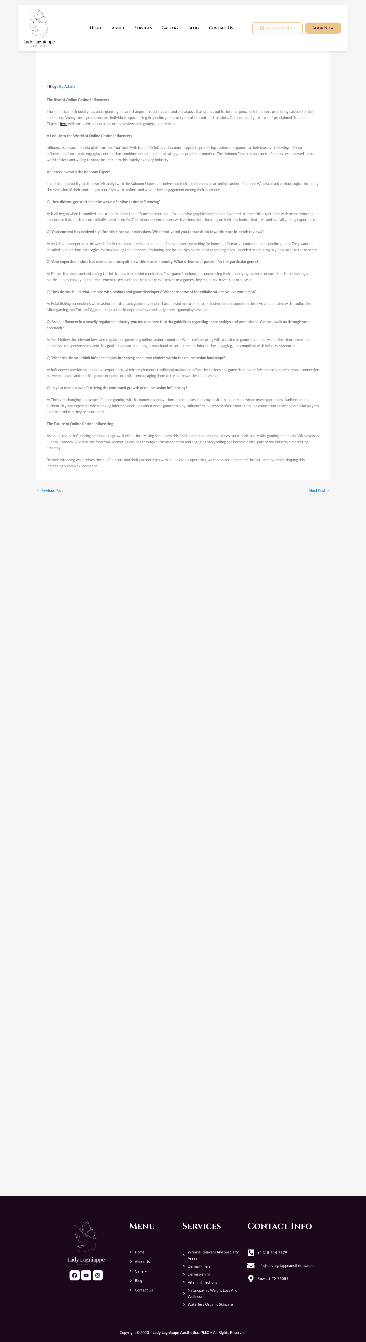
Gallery (170, 28)
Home (96, 28)
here (63, 123)
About (118, 28)
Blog (193, 28)
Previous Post (49, 490)
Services (143, 28)
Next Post (319, 490)
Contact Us (221, 28)
